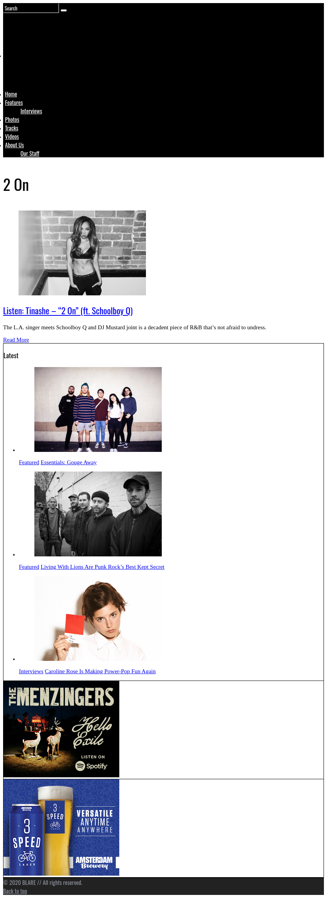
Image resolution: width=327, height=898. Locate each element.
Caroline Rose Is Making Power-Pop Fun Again (100, 671)
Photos (12, 119)
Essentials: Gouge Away (69, 462)
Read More (16, 340)
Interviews (31, 110)
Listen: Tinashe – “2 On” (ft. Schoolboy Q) (68, 310)
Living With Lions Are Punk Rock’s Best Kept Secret (102, 567)
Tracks (11, 127)
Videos (12, 136)
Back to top (15, 890)
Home (11, 93)
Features (14, 102)
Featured (29, 462)
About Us (14, 144)
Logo (24, 70)
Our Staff (29, 153)
